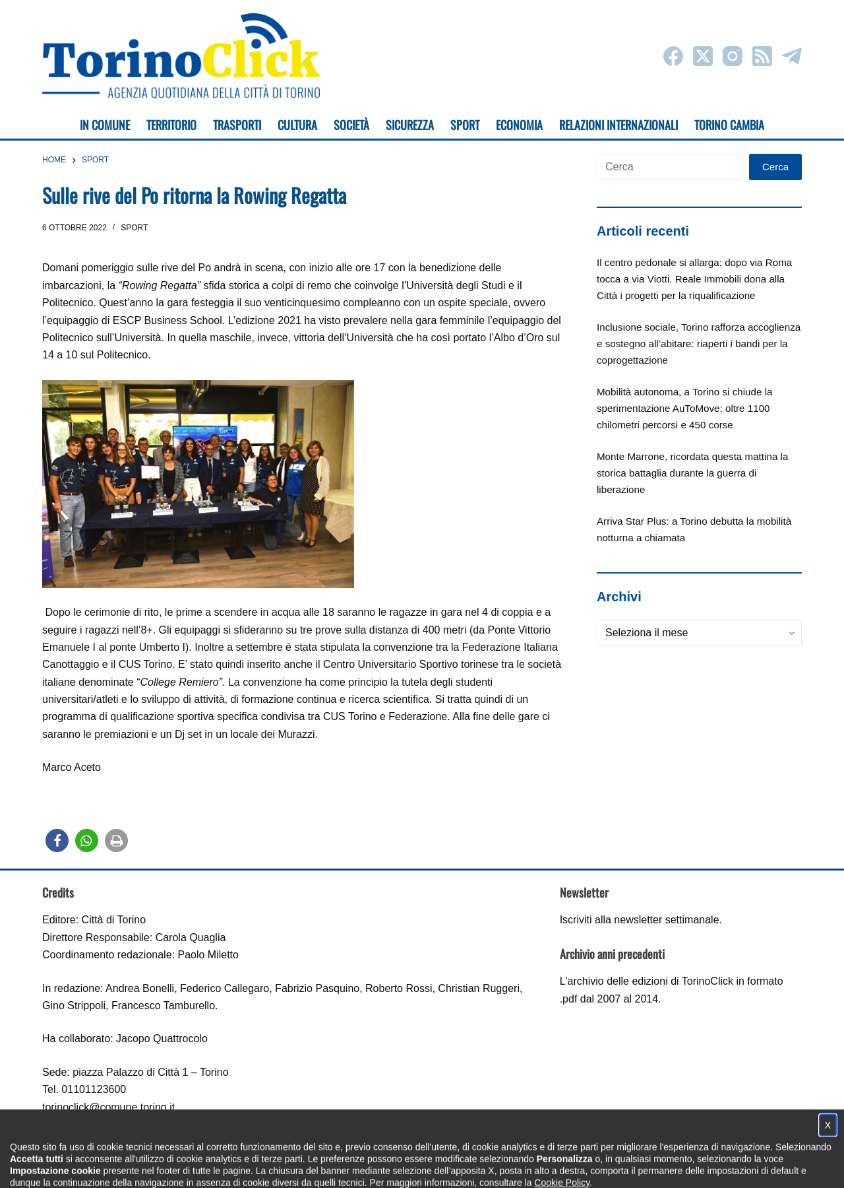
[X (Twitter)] (703, 56)
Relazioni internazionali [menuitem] (618, 124)
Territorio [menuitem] (171, 124)
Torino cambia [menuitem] (729, 124)
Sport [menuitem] (464, 124)
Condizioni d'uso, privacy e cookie (373, 1165)
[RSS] (762, 56)
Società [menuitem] (351, 124)
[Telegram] (792, 56)
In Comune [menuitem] (105, 124)
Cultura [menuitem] (297, 124)
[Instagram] (732, 56)
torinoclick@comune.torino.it (108, 1107)
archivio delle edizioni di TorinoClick (650, 981)
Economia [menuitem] (519, 124)
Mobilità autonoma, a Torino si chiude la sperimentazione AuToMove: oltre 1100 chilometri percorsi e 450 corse (685, 408)
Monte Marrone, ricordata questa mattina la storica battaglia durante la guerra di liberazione (692, 473)
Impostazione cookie (500, 1165)
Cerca (775, 166)
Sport (134, 227)
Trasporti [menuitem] (237, 124)
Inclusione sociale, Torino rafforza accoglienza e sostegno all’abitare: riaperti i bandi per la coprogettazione (698, 343)
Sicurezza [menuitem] (410, 124)
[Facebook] (673, 56)
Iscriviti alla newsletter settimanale (639, 919)
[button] (57, 840)
